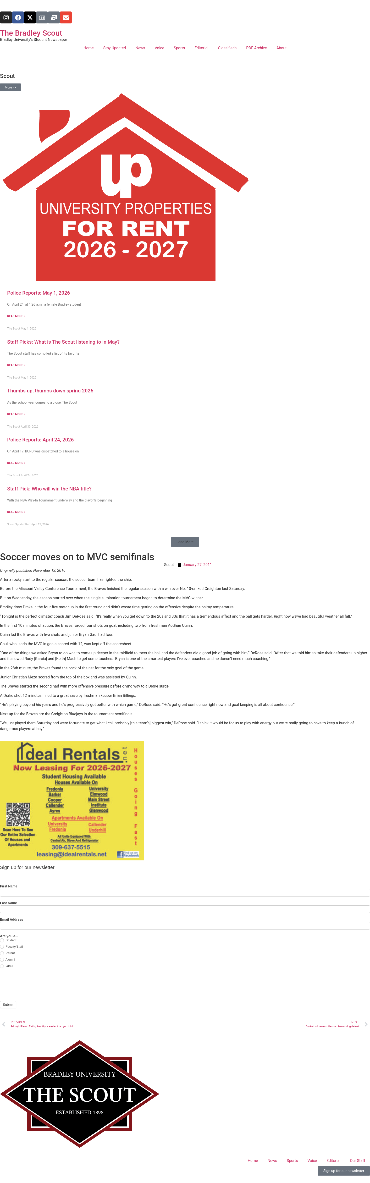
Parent (7, 953)
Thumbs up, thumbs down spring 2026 (50, 391)
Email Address (11, 919)
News (140, 48)
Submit (8, 1005)
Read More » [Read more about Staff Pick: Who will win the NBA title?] (16, 512)
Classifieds (227, 48)
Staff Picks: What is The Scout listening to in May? (63, 342)
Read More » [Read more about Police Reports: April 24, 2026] (16, 463)
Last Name (8, 903)
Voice (159, 48)
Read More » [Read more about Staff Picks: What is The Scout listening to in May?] (16, 365)
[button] (185, 542)
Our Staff (357, 1160)
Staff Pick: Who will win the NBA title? (49, 489)
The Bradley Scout (31, 33)
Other (6, 966)
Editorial (201, 48)
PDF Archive (256, 48)
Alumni (7, 960)
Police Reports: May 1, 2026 (38, 293)
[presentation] (36, 984)
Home (88, 48)
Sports (179, 48)
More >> (10, 87)
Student (8, 940)
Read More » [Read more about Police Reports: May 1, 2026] (16, 316)
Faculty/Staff (11, 947)
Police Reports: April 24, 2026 (40, 440)
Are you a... (9, 936)
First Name (8, 886)
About (281, 48)
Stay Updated (114, 48)
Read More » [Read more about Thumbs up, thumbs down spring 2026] (16, 414)
